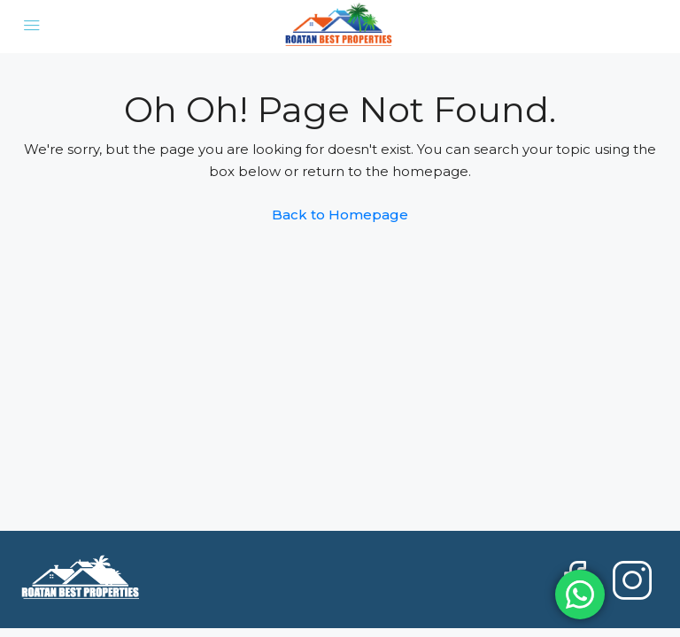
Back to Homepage (340, 214)
